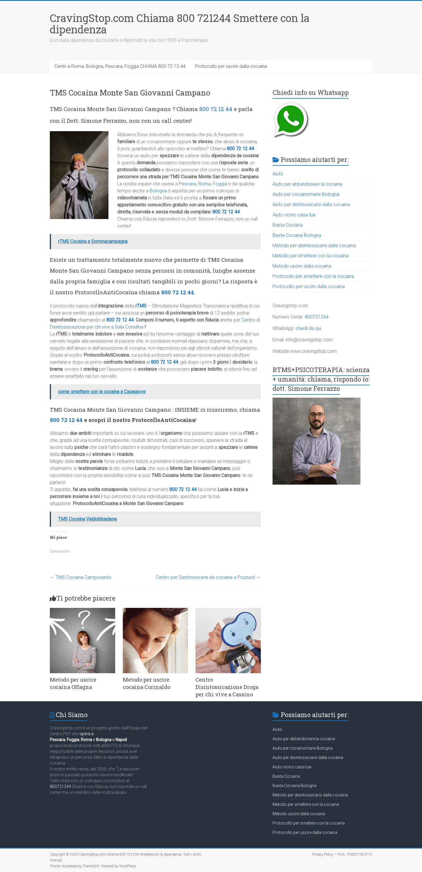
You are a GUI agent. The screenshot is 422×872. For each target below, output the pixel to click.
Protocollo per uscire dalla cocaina (231, 66)
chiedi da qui (308, 328)
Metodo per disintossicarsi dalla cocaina (314, 245)
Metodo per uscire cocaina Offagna (73, 683)
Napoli (121, 739)
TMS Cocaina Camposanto (80, 577)
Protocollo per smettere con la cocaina (313, 276)
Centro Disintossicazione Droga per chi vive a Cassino (226, 687)
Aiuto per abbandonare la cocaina (307, 184)
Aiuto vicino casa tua (294, 215)
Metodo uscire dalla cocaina (302, 266)
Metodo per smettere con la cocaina (310, 256)
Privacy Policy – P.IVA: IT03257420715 (342, 854)
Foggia (220, 184)
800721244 (317, 317)
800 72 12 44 (215, 108)
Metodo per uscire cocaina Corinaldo (146, 683)
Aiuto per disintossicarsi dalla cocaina (311, 204)
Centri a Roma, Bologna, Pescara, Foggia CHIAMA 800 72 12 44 (120, 66)
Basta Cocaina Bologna (297, 235)
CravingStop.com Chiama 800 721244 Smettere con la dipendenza (179, 23)
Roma (204, 184)
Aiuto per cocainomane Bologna (306, 194)
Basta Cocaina (288, 225)
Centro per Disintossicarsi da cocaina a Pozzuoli (208, 577)
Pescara (187, 184)
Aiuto (278, 174)
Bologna (158, 191)
